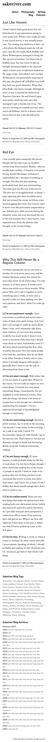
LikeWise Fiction (31, 593)
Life (21, 593)
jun (28, 642)
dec (30, 629)
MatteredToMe (9, 596)
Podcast (26, 602)
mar (17, 635)
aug (16, 629)
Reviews (20, 141)
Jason (13, 590)
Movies (41, 596)
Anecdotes (7, 581)
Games (11, 587)
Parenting (28, 599)
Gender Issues (21, 587)
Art (14, 581)
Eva (26, 584)
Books (27, 581)
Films (27, 141)
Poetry (6, 605)
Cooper (20, 584)
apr (20, 635)
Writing (41, 11)
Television (16, 612)
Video (33, 612)
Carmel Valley (37, 581)
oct (23, 629)
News (11, 599)
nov (27, 629)
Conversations (9, 584)
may (24, 635)
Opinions (19, 599)
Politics (13, 605)
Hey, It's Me (34, 587)
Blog (31, 14)
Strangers (7, 612)
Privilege (21, 605)
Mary (42, 593)
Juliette (20, 590)
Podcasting (36, 602)
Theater (25, 612)
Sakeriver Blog (10, 141)
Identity (6, 590)
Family (31, 584)
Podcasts (40, 14)
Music (5, 599)
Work (14, 615)
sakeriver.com (17, 4)
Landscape (13, 593)
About (15, 11)
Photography (28, 11)
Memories (21, 596)
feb (13, 635)
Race (28, 605)
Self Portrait (14, 608)
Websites (7, 615)
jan (9, 629)
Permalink (35, 141)
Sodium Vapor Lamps (30, 608)
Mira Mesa (32, 596)
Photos (18, 602)
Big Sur (20, 581)
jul (13, 629)
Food (5, 587)
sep (19, 629)
